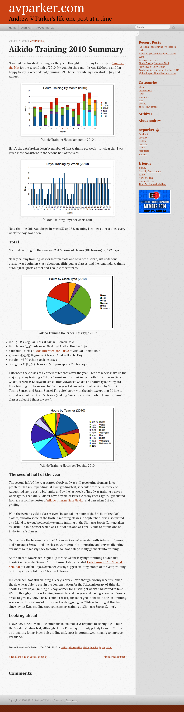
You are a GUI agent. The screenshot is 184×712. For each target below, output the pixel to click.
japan (102, 647)
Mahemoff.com (146, 181)
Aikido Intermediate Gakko (51, 351)
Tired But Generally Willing (152, 184)
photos (142, 103)
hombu (94, 647)
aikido (64, 647)
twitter (142, 140)
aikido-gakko (75, 647)
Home (12, 27)
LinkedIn (143, 144)
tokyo (109, 647)
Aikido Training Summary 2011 (154, 63)
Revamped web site (149, 60)
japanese (143, 97)
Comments (37, 40)
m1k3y (142, 174)
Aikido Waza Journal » (115, 656)
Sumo (141, 56)
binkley (142, 167)
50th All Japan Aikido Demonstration (157, 53)
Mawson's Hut (146, 177)
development (145, 90)
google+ (143, 137)
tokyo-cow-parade (148, 106)
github (142, 147)
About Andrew (45, 27)
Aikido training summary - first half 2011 (159, 70)
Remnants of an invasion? (152, 66)
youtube (143, 154)
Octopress (71, 700)
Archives (26, 27)
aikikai (86, 647)
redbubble (144, 150)
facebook (143, 134)
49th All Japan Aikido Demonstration (157, 73)
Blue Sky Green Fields (150, 171)
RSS (173, 27)
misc (141, 100)
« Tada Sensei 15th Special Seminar (28, 656)
